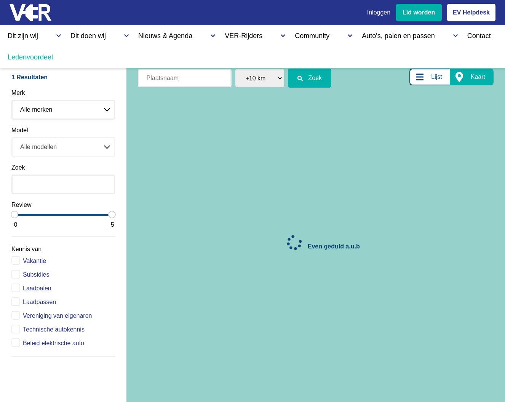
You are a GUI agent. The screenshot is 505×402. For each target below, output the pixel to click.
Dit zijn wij (21, 34)
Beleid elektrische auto (53, 343)
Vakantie (34, 261)
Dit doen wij (64, 34)
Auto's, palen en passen (275, 34)
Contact (330, 34)
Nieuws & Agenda (116, 34)
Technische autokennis (54, 329)
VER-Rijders (169, 34)
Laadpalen (37, 288)
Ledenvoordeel (375, 34)
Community (215, 34)
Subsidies (36, 274)
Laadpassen (39, 302)
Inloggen (378, 12)
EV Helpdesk (471, 12)
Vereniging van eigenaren (57, 315)
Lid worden (419, 12)
